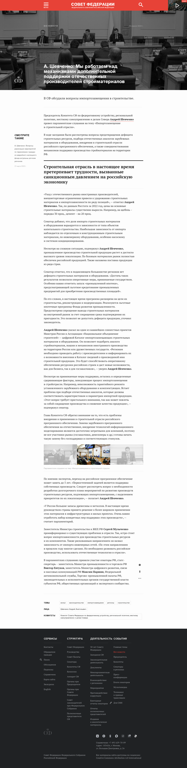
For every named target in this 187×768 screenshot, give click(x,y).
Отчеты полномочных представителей (98, 711)
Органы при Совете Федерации (73, 692)
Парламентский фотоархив (135, 736)
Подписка (48, 669)
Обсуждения (50, 664)
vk (97, 736)
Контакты (48, 647)
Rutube (129, 736)
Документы (96, 667)
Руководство (73, 652)
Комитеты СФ (73, 666)
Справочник (50, 674)
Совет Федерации (75, 647)
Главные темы (120, 647)
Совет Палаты (73, 657)
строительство (124, 603)
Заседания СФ (97, 654)
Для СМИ (117, 702)
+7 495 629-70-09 (117, 742)
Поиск (47, 659)
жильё (63, 603)
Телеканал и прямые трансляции (119, 695)
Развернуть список (139, 578)
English (47, 689)
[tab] (139, 573)
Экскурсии (49, 684)
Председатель (120, 657)
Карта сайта (49, 679)
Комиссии (72, 671)
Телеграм (123, 736)
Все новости (51, 26)
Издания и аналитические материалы (98, 722)
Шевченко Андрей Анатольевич (73, 609)
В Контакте (139, 565)
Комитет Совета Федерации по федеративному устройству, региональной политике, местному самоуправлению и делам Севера (99, 616)
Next (117, 455)
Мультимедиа (120, 687)
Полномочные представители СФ (74, 716)
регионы (110, 603)
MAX (116, 736)
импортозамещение (96, 603)
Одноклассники (140, 572)
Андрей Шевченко (122, 119)
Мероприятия (97, 688)
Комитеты (118, 661)
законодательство (76, 603)
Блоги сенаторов (121, 682)
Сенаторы (72, 661)
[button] (46, 5)
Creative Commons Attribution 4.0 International (118, 758)
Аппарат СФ (73, 676)
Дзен (103, 736)
